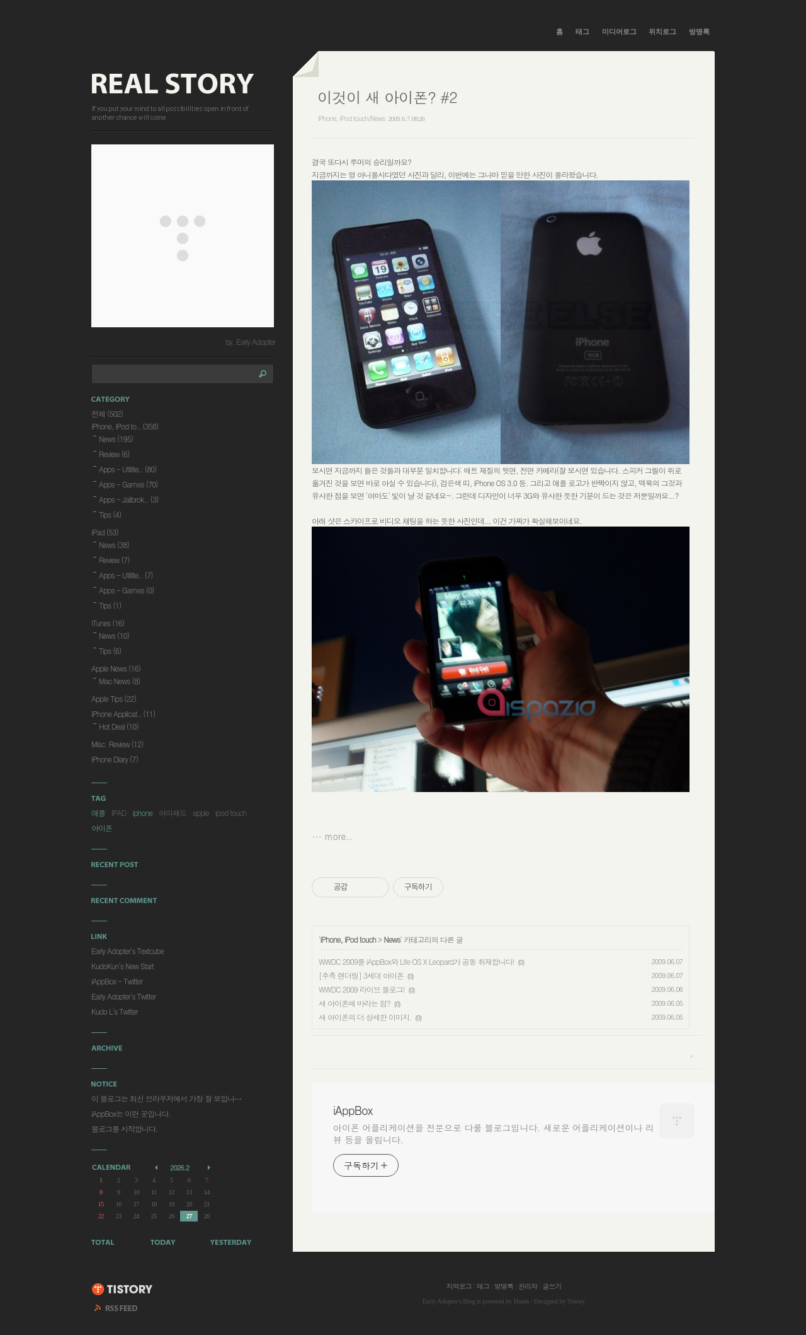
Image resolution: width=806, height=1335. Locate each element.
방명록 (699, 31)
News (391, 939)
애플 (98, 812)
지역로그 (459, 1286)
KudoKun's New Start (122, 965)
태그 (582, 31)
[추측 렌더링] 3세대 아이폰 (361, 975)
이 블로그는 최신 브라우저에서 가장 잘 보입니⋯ (166, 1098)
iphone (142, 812)
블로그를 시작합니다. (124, 1128)
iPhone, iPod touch (348, 939)
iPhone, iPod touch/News (351, 118)
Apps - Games (128, 484)
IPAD (119, 812)
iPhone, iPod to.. (124, 426)
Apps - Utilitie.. (128, 468)
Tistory (576, 1301)
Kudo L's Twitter (114, 1011)
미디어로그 (619, 31)
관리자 (527, 1286)
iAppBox (352, 1110)
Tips (110, 514)
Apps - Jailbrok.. (128, 499)
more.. (339, 836)
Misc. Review (117, 743)
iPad (104, 532)
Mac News (119, 680)
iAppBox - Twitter (116, 981)
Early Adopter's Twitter (123, 996)
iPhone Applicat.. (123, 713)
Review (114, 453)
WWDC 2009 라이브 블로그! (362, 989)
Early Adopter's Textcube (127, 950)
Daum (521, 1301)
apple (201, 812)
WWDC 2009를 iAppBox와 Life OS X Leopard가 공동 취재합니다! (416, 961)
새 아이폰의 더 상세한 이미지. (365, 1016)
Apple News (115, 668)
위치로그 (662, 31)
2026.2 (179, 1167)
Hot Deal (119, 726)
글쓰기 (551, 1286)
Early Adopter (440, 1301)
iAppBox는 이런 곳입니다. (131, 1113)
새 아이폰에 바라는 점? (354, 1003)
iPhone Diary (114, 759)
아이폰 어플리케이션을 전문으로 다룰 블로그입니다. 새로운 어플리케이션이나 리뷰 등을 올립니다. (493, 1133)
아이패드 (172, 812)
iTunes (107, 622)
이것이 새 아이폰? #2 (387, 97)
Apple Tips (113, 698)
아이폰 (101, 827)
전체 (107, 413)
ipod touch (230, 812)
